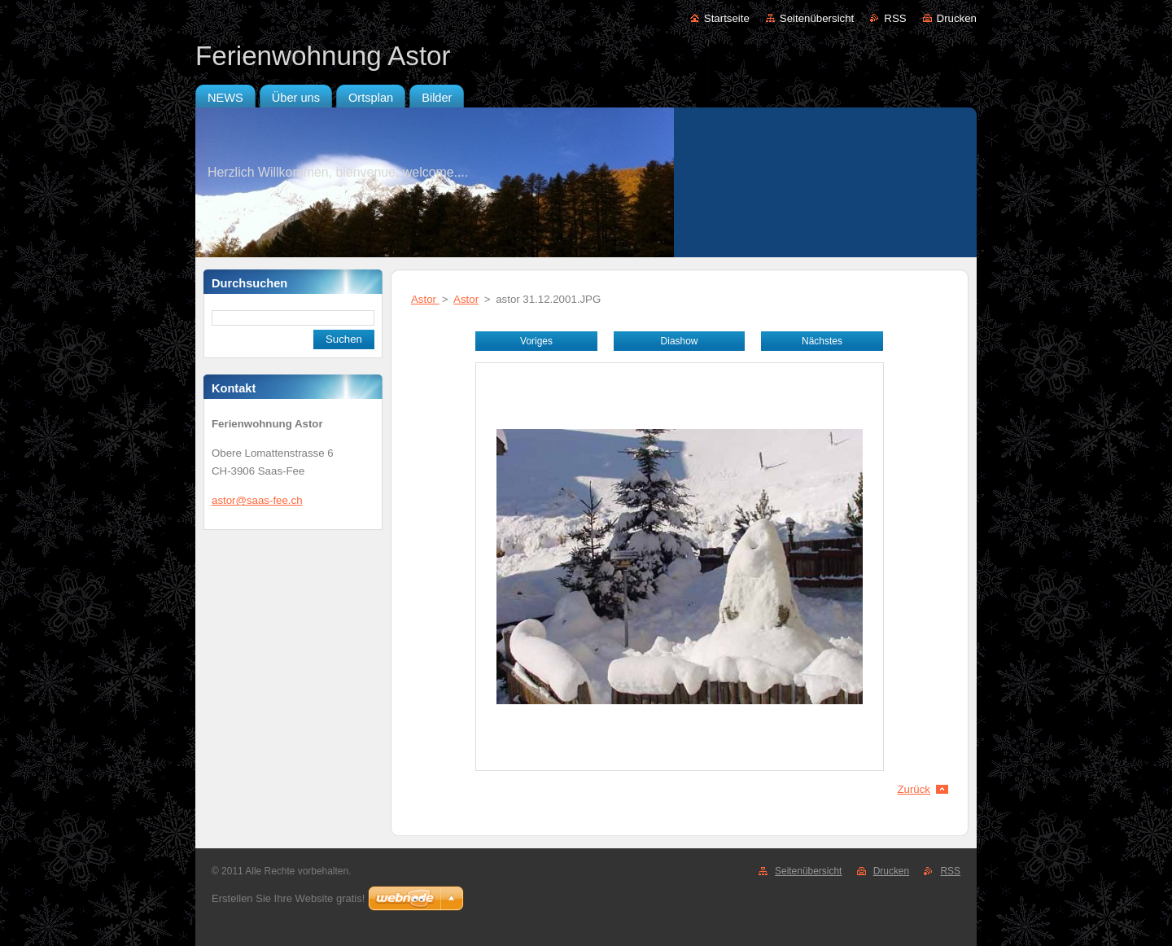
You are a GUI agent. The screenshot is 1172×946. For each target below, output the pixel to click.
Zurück (913, 789)
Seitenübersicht (817, 18)
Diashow (679, 341)
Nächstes (822, 341)
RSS (895, 18)
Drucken (957, 18)
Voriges (536, 341)
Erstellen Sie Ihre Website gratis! (288, 898)
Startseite (727, 18)
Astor (425, 299)
